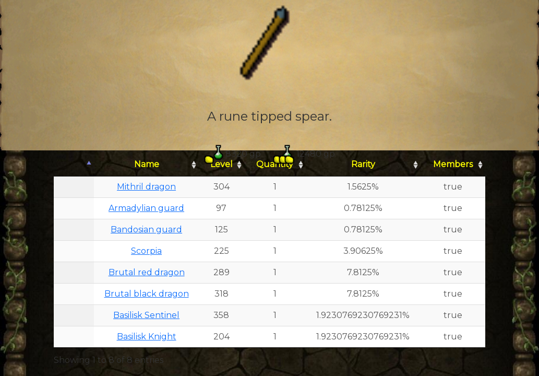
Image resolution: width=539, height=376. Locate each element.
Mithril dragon (146, 187)
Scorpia (146, 251)
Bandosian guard (146, 229)
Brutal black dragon (146, 294)
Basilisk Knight (146, 337)
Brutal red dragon (147, 272)
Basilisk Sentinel (146, 315)
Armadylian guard (146, 208)
